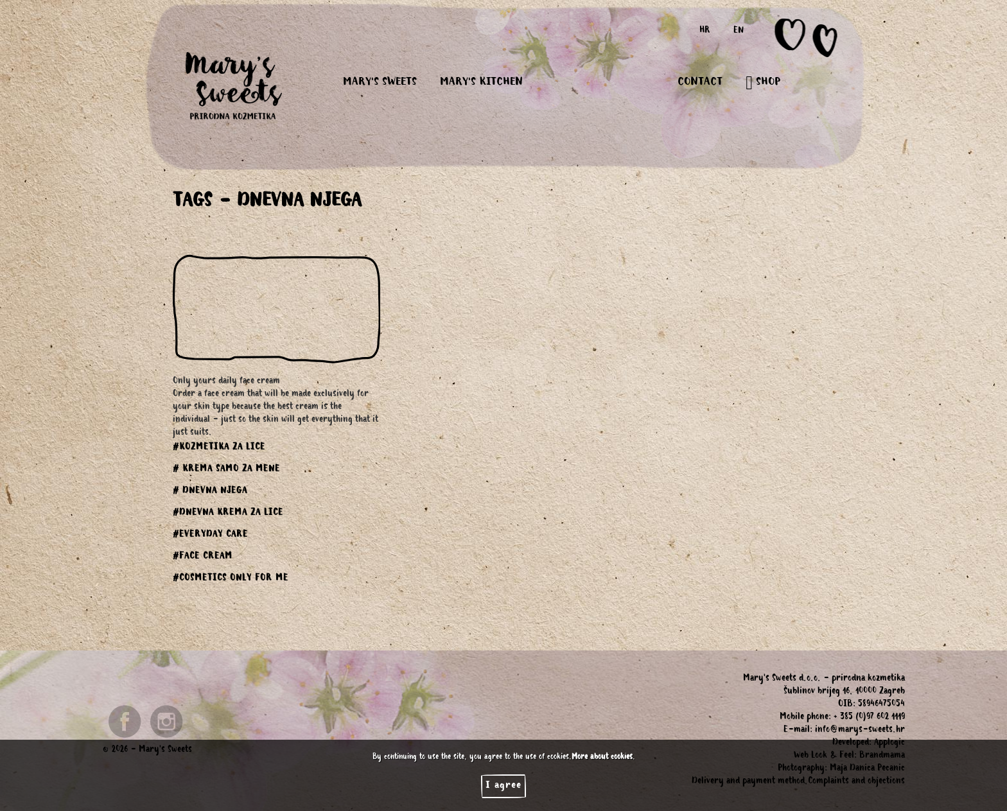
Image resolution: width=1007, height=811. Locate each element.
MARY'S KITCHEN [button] (481, 83)
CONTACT (700, 83)
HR (704, 31)
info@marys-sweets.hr (860, 730)
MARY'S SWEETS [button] (380, 83)
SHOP (763, 82)
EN (738, 31)
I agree (503, 786)
